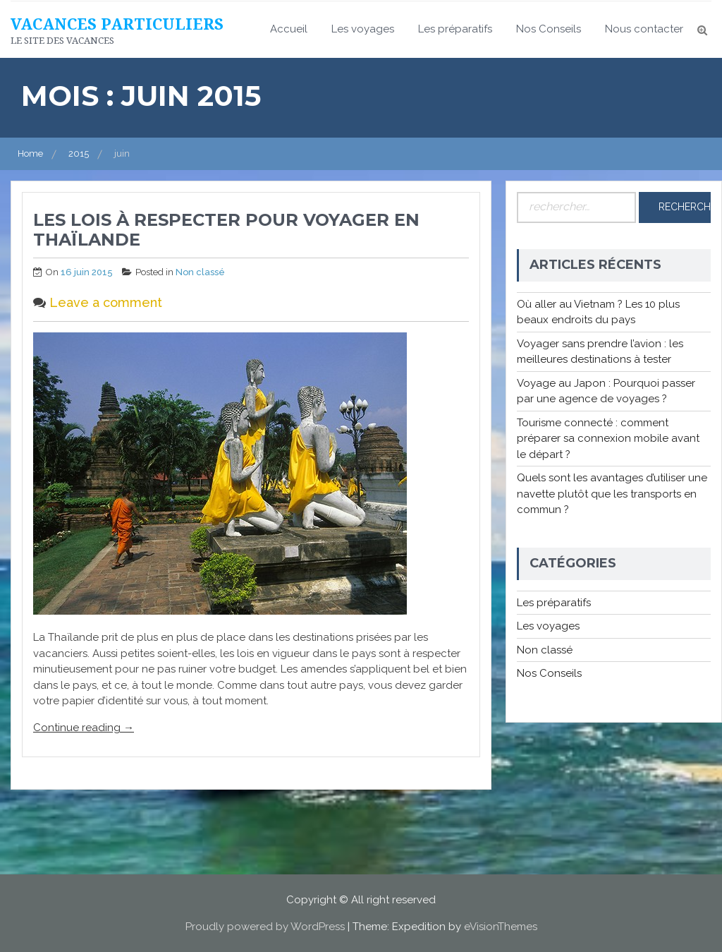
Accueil (288, 29)
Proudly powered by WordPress (265, 926)
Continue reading (83, 727)
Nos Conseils (548, 29)
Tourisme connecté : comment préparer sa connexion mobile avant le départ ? (608, 438)
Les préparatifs (455, 29)
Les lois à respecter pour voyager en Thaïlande (226, 230)
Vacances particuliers (117, 23)
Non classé (200, 272)
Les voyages (362, 29)
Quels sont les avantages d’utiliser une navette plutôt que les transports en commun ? (612, 493)
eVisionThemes (500, 926)
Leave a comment (105, 302)
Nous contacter (644, 29)
